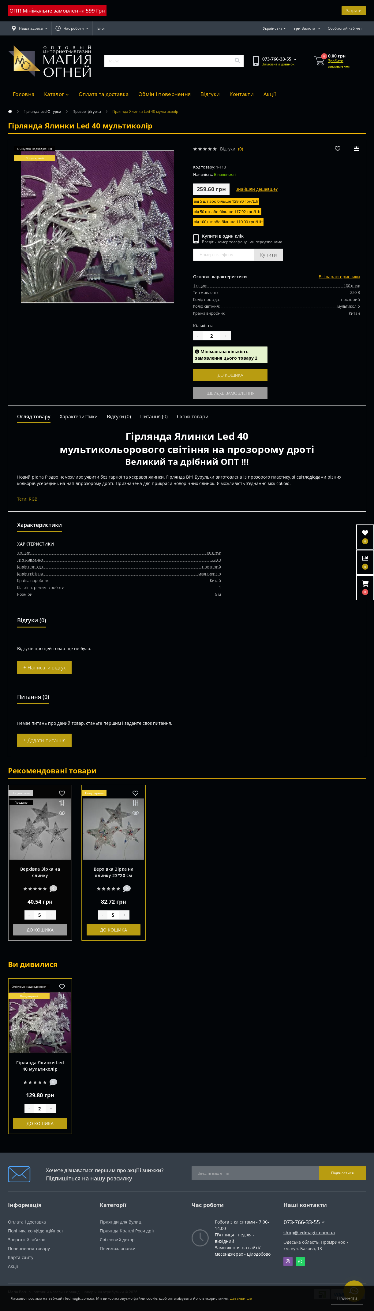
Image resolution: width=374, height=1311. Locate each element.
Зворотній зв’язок (26, 1239)
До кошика (230, 375)
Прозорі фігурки (87, 111)
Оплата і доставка (27, 1222)
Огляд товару (33, 416)
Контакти (241, 94)
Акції (270, 94)
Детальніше (241, 1298)
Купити (268, 254)
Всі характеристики (339, 277)
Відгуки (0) (119, 416)
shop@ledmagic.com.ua (309, 1232)
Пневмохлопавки (118, 1248)
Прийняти (347, 1298)
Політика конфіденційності (36, 1231)
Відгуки (210, 94)
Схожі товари (192, 416)
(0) (240, 149)
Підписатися (342, 1173)
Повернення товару (29, 1248)
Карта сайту (20, 1257)
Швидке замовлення (230, 393)
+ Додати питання (44, 740)
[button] (71, 28)
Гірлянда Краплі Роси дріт (127, 1231)
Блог (101, 28)
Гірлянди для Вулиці (121, 1222)
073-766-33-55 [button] (304, 1222)
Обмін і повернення (164, 94)
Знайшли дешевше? (257, 189)
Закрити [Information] (353, 10)
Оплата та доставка (104, 94)
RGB (33, 499)
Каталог (56, 94)
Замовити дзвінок (278, 64)
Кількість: (203, 325)
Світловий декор (117, 1239)
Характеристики (79, 416)
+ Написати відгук (44, 667)
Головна (23, 94)
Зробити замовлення (339, 63)
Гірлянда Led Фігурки (42, 111)
